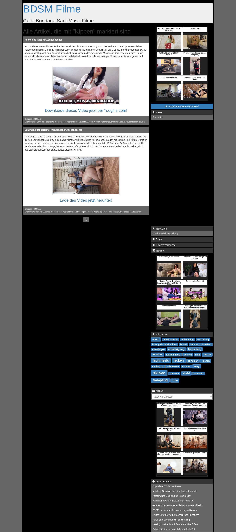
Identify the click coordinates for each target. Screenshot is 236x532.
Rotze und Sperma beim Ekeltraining (171, 519)
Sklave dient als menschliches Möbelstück (173, 529)
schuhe (186, 366)
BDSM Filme (52, 9)
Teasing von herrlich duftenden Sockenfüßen (175, 524)
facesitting (194, 349)
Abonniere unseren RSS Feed (182, 106)
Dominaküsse (117, 122)
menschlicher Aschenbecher (67, 122)
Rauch (90, 212)
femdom (157, 354)
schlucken (133, 122)
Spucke (103, 212)
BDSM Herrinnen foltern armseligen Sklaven (174, 510)
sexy (197, 366)
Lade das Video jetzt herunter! (86, 200)
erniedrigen (81, 212)
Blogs (157, 239)
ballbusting (187, 339)
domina (194, 344)
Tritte (110, 212)
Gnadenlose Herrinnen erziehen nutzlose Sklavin (177, 505)
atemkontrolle (170, 339)
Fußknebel (124, 212)
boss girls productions (164, 344)
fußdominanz (173, 354)
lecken (179, 360)
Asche (90, 122)
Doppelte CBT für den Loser (166, 486)
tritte (175, 380)
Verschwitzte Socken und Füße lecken (171, 496)
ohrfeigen (193, 360)
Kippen (97, 122)
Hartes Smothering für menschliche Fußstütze (175, 515)
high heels (161, 360)
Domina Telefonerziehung (165, 233)
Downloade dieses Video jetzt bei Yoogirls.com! (86, 110)
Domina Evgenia (42, 212)
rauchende (105, 122)
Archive (158, 390)
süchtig (83, 122)
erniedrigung (176, 349)
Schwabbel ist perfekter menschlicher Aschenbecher (53, 130)
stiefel (186, 373)
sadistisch (157, 366)
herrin (207, 354)
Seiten (157, 112)
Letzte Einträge (161, 481)
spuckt (142, 122)
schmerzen (173, 366)
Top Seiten (159, 228)
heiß (197, 354)
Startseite (157, 117)
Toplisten (158, 250)
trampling (160, 380)
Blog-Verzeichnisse (164, 245)
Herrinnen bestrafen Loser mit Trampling (173, 500)
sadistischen (136, 212)
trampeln (198, 373)
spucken (174, 373)
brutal (183, 344)
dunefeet (206, 344)
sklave (159, 373)
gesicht (188, 354)
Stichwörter (159, 334)
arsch (155, 339)
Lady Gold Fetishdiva (44, 122)
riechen (206, 360)
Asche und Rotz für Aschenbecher (43, 39)
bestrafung (203, 339)
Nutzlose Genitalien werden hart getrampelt (174, 491)
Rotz (126, 122)
